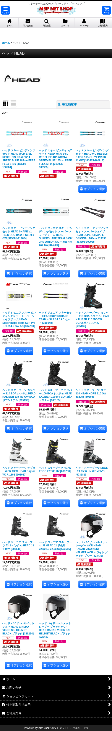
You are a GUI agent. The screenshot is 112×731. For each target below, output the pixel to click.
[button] (5, 10)
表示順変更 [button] (67, 104)
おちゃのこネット (48, 727)
